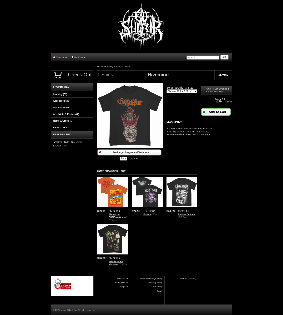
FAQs (159, 291)
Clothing (109, 66)
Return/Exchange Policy (151, 278)
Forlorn (147, 214)
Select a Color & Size (179, 87)
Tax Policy (157, 286)
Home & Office (62, 121)
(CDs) (64, 146)
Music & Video (62, 107)
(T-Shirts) (113, 220)
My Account (78, 57)
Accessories (61, 101)
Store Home (60, 57)
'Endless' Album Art (63, 141)
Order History (121, 282)
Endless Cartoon (186, 214)
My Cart (183, 278)
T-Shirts (126, 66)
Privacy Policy (155, 282)
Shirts (118, 66)
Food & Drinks (62, 127)
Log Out (124, 286)
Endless (57, 145)
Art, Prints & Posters (66, 114)
